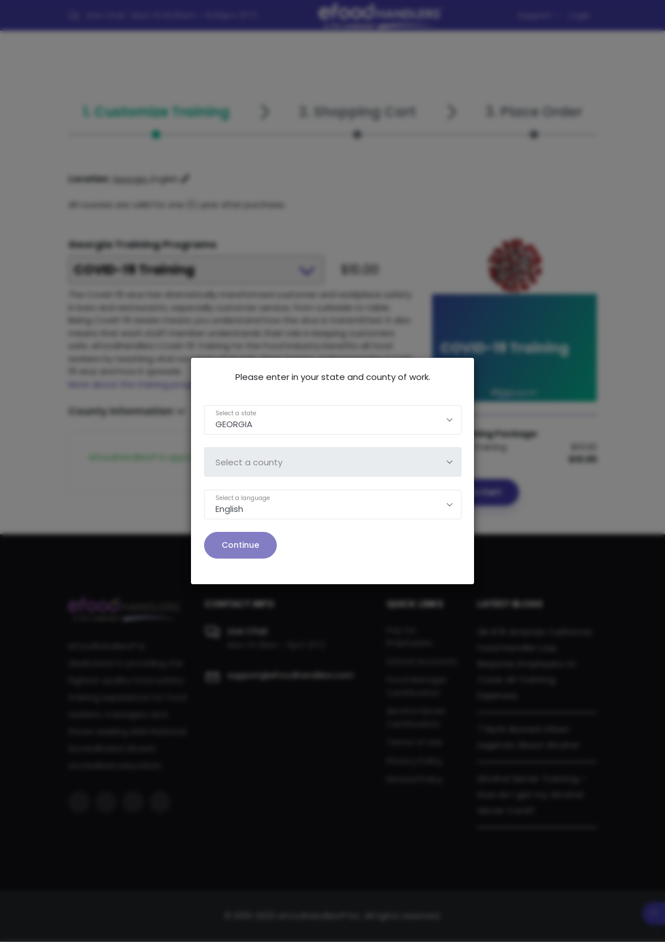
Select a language (242, 498)
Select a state (235, 413)
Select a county (248, 462)
